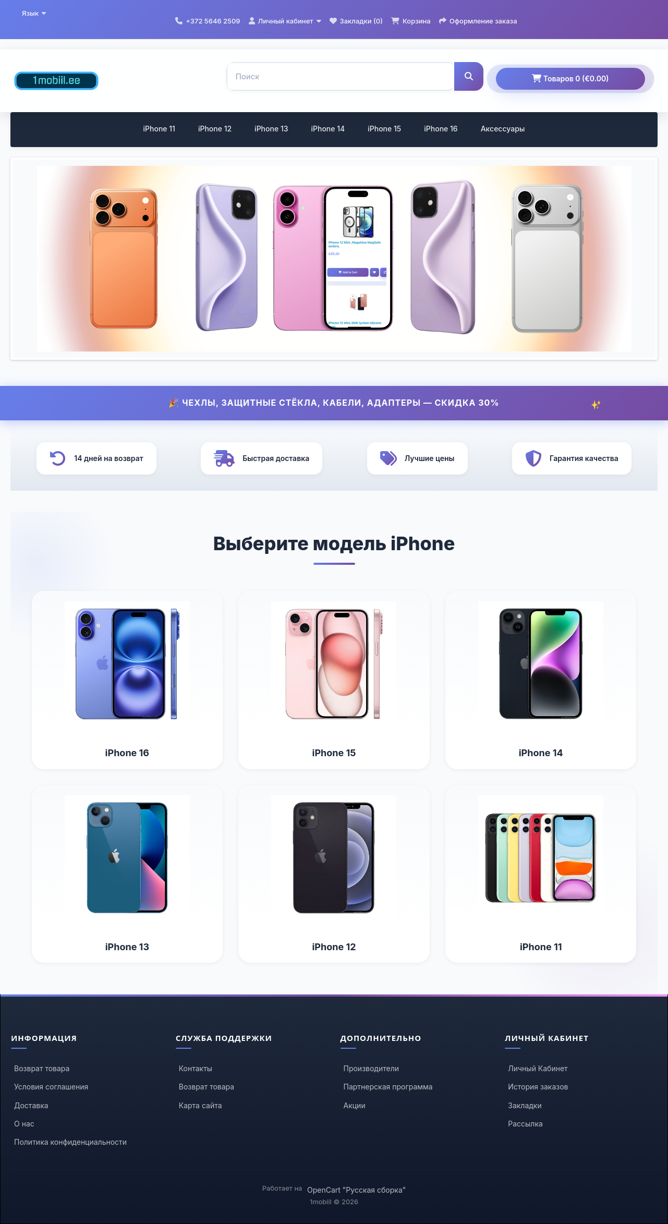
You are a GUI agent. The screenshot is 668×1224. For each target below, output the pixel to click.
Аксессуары (503, 128)
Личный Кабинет (537, 1068)
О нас (24, 1123)
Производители (371, 1068)
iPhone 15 (384, 128)
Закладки (524, 1105)
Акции (355, 1105)
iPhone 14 (328, 128)
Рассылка (525, 1123)
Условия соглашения (51, 1086)
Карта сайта (200, 1105)
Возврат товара (41, 1068)
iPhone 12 (215, 128)
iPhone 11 (159, 128)
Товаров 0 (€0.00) (570, 78)
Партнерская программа (388, 1086)
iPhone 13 (271, 128)
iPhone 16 (440, 128)
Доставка (31, 1105)
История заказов (538, 1086)
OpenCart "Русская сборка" (356, 1189)
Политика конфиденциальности (70, 1141)
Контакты (195, 1068)
